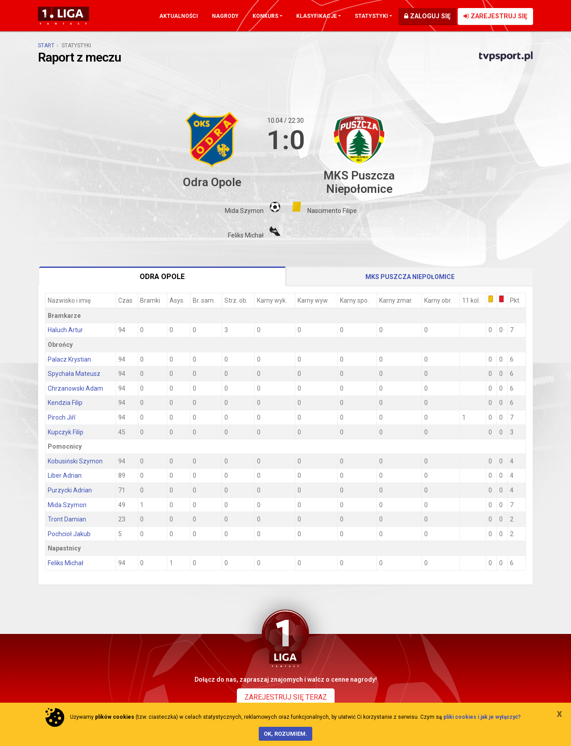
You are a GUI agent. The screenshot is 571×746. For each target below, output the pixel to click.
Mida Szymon (67, 504)
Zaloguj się (427, 16)
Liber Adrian (65, 475)
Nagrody (225, 16)
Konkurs (265, 16)
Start (46, 45)
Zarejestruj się (495, 16)
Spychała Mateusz (74, 373)
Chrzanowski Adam (75, 388)
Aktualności (178, 16)
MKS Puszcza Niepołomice (410, 276)
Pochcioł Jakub (69, 534)
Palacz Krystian (69, 359)
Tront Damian (67, 519)
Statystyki (371, 16)
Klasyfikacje (316, 16)
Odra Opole (162, 276)
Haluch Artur (65, 329)
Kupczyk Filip (65, 432)
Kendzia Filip (65, 402)
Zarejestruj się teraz (285, 697)
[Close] (559, 713)
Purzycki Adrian (70, 490)
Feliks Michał (65, 563)
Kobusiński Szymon (75, 461)
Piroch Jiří (61, 417)
